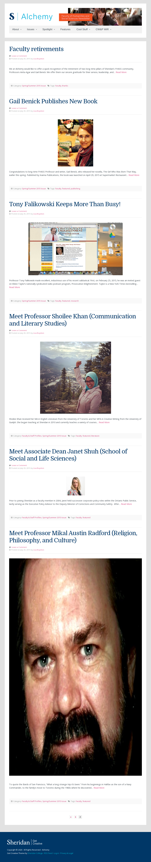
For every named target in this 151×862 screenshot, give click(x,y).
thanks (65, 85)
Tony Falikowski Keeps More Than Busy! (64, 204)
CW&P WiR (102, 29)
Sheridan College (35, 853)
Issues (30, 29)
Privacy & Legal (66, 853)
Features (65, 29)
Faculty (58, 85)
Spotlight (47, 29)
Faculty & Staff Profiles (32, 435)
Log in (56, 853)
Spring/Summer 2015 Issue (34, 85)
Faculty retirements (36, 49)
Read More (121, 72)
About (15, 29)
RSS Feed (48, 853)
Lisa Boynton (38, 59)
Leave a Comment (19, 56)
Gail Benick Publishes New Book (53, 101)
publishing (75, 188)
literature (95, 435)
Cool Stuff (82, 29)
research (75, 300)
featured (66, 188)
